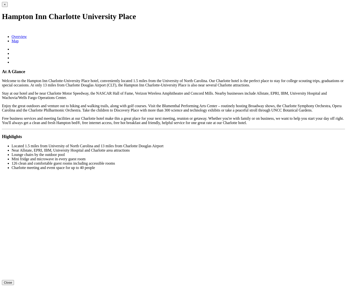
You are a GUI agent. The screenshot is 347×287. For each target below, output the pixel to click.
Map (15, 41)
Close (8, 282)
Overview (19, 37)
